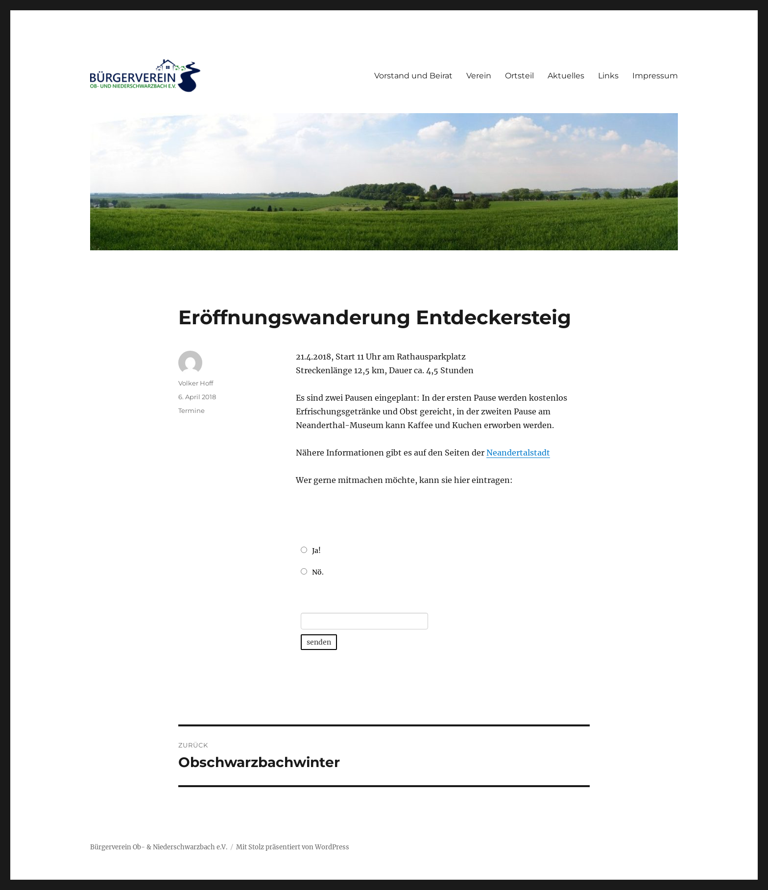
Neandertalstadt (518, 452)
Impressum (655, 75)
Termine (191, 410)
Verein (478, 75)
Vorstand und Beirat (413, 75)
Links (608, 75)
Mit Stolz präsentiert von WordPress (292, 847)
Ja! (316, 550)
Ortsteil (519, 75)
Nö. (318, 572)
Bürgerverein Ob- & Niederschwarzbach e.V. (158, 847)
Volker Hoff (195, 383)
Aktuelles (566, 75)
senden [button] (319, 642)
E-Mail (313, 601)
